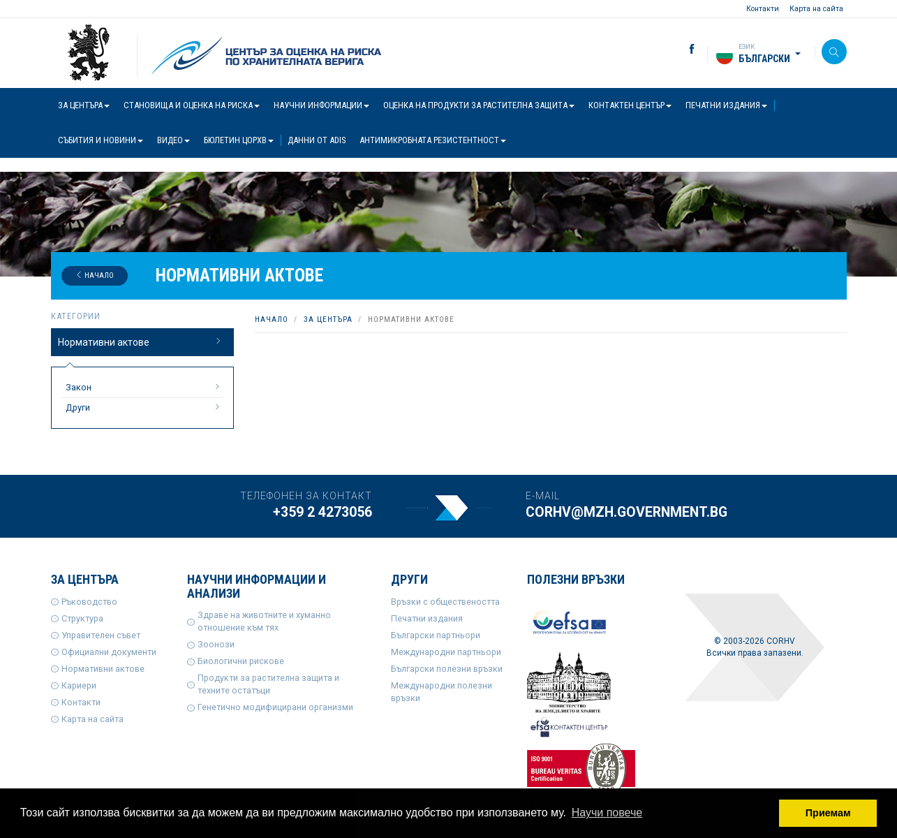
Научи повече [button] (607, 812)
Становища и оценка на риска (192, 105)
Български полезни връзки (447, 668)
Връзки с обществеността (445, 601)
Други (144, 407)
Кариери (78, 685)
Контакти (762, 8)
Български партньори (435, 635)
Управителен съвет (100, 635)
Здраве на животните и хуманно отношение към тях (264, 621)
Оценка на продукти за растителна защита (478, 105)
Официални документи (108, 652)
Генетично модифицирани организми (275, 707)
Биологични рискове (241, 661)
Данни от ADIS (317, 140)
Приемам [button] (828, 812)
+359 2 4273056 (322, 512)
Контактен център (630, 105)
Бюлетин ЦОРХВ (239, 140)
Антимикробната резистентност (432, 140)
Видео (173, 140)
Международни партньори (446, 652)
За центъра (84, 105)
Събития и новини (100, 140)
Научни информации (321, 105)
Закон (144, 386)
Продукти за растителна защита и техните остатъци (268, 684)
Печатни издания (726, 105)
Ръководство (89, 601)
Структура (82, 618)
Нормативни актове (141, 341)
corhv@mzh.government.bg (626, 512)
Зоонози (216, 644)
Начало (94, 275)
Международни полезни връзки (441, 691)
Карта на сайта (816, 8)
